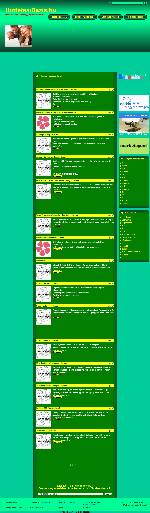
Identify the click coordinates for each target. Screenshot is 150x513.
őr (123, 195)
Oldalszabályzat (11, 502)
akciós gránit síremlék (131, 252)
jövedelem (126, 217)
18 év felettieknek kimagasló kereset (51, 363)
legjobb (125, 246)
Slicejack (143, 505)
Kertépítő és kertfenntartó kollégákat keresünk (56, 112)
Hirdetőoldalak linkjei (13, 507)
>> (79, 465)
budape (125, 180)
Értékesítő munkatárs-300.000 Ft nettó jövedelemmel (58, 181)
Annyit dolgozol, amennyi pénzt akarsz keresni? (56, 90)
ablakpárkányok (129, 234)
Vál (123, 169)
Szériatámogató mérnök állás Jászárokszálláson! (57, 215)
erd (123, 186)
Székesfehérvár (128, 237)
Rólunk (61, 507)
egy (123, 177)
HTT (123, 198)
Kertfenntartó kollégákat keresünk (50, 238)
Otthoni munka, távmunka (47, 283)
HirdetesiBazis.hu (30, 10)
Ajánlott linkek (37, 507)
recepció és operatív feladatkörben (51, 157)
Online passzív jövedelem (47, 134)
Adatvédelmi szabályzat (41, 502)
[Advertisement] (76, 50)
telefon (125, 204)
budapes (125, 189)
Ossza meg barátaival (132, 75)
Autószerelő (41, 261)
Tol (123, 226)
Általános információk (66, 502)
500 (123, 229)
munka (125, 172)
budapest (126, 183)
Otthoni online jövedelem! (47, 306)
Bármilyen (126, 220)
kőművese (126, 240)
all (123, 192)
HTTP (124, 200)
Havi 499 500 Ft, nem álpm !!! (48, 408)
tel (123, 163)
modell (125, 255)
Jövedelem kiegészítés (46, 431)
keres (124, 166)
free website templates (81, 512)
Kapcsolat (89, 507)
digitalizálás (127, 223)
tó (123, 174)
